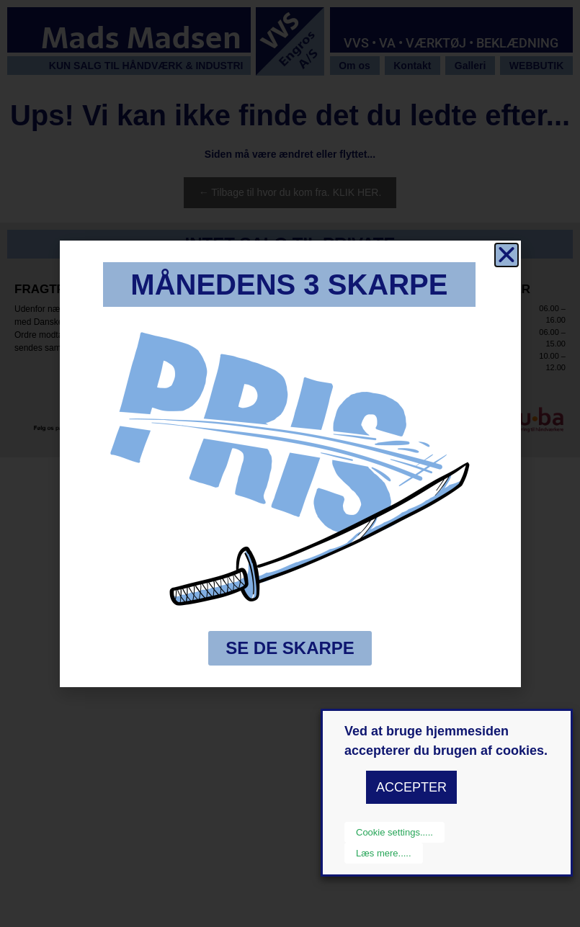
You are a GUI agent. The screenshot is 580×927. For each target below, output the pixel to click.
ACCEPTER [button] (411, 787)
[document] (290, 463)
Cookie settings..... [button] (394, 832)
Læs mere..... (383, 853)
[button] (506, 255)
